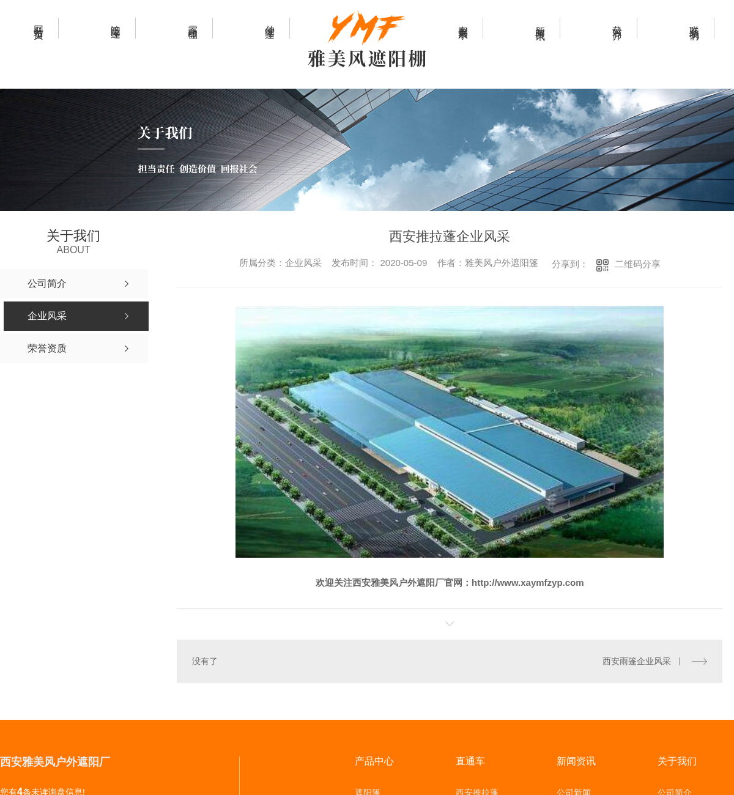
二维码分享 (638, 264)
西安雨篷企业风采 (636, 661)
